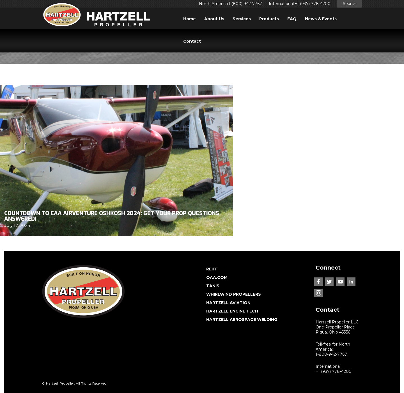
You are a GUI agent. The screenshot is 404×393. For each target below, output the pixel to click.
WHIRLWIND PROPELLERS (233, 294)
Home (189, 18)
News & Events (321, 18)
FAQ (292, 18)
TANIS (212, 285)
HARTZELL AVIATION (228, 302)
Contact (192, 41)
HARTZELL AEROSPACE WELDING (241, 319)
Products (269, 18)
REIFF (212, 269)
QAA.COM (217, 277)
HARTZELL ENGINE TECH (232, 311)
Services (242, 18)
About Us (214, 18)
